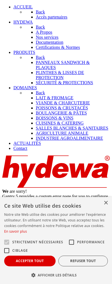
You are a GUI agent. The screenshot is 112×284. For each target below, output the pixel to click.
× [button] (106, 203)
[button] (56, 275)
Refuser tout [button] (83, 260)
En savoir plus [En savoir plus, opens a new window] (15, 231)
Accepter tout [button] (30, 260)
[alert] (56, 240)
